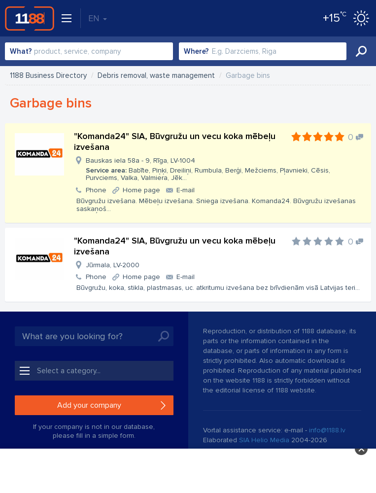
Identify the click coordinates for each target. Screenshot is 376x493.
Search (361, 51)
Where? (196, 51)
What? (21, 51)
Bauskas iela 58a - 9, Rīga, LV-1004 (225, 169)
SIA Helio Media (264, 440)
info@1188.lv (327, 430)
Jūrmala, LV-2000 (112, 265)
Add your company (89, 405)
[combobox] (89, 51)
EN (97, 18)
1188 (29, 18)
